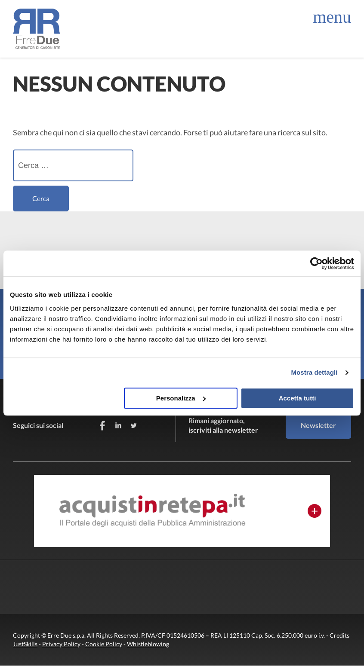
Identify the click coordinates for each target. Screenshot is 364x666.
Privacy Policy (61, 644)
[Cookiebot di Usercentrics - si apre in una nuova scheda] (316, 263)
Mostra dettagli (314, 372)
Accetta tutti (297, 398)
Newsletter (318, 425)
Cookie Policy (103, 644)
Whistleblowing (148, 644)
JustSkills (25, 644)
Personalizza (181, 398)
